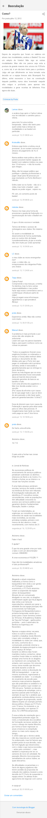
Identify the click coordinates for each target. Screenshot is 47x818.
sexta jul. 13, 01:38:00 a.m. (22, 135)
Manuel (15, 330)
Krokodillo (16, 142)
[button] (43, 14)
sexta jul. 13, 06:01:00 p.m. (22, 323)
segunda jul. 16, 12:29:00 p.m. (24, 528)
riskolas (15, 207)
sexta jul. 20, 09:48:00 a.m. (22, 568)
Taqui (14, 278)
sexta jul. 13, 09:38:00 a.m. (22, 200)
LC (13, 254)
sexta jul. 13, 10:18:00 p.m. (22, 417)
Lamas (15, 109)
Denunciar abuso (23, 812)
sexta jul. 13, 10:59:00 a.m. (22, 246)
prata (14, 313)
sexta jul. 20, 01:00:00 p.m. (22, 789)
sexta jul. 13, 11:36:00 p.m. (22, 432)
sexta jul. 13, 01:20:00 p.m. (22, 306)
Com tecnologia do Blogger (23, 807)
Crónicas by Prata (10, 99)
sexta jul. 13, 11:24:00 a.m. (22, 270)
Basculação (16, 6)
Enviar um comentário (14, 795)
